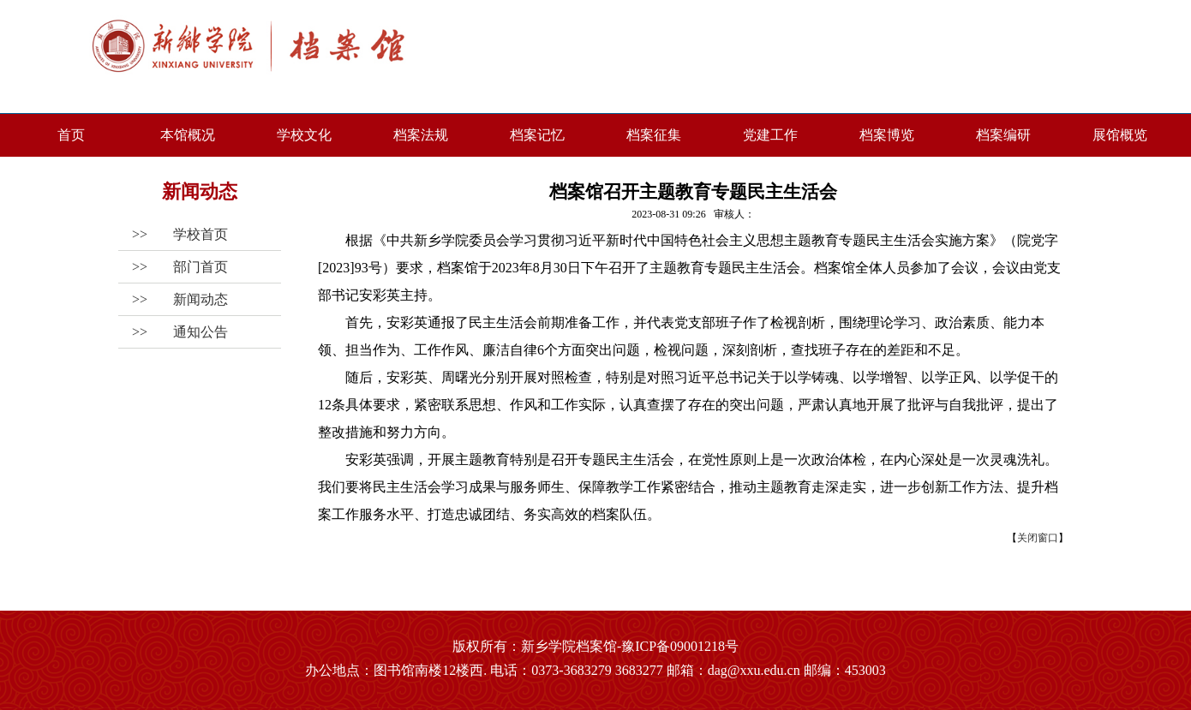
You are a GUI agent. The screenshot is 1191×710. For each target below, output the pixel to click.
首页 (71, 135)
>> (173, 234)
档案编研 (1003, 135)
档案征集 (653, 135)
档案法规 (420, 135)
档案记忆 (537, 135)
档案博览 (886, 135)
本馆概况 (187, 135)
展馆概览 (1119, 135)
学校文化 (304, 135)
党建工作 (770, 135)
